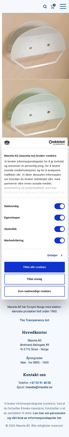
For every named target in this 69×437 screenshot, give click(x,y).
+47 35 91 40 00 (40, 383)
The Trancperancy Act (34, 320)
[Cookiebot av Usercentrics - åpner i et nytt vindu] (49, 142)
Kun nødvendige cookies (34, 291)
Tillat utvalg (34, 279)
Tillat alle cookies (34, 267)
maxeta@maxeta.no (39, 387)
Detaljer (52, 255)
